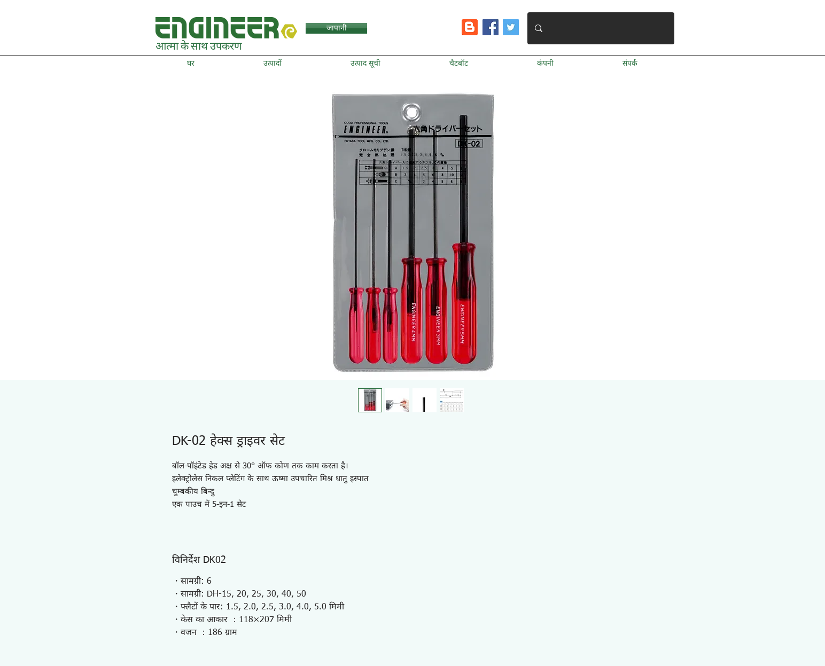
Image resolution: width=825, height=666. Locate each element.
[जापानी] (336, 28)
